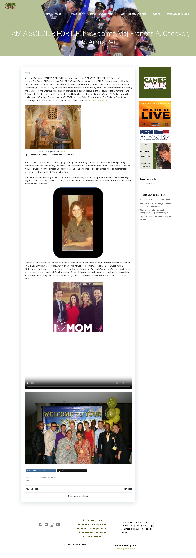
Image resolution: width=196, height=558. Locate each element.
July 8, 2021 (32, 72)
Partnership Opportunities (134, 14)
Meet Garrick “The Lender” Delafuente (154, 199)
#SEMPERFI (101, 100)
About (59, 14)
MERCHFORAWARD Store (102, 14)
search (62, 152)
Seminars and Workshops (179, 14)
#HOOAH (92, 100)
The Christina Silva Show (45, 477)
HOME (47, 14)
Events (157, 14)
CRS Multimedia (77, 14)
